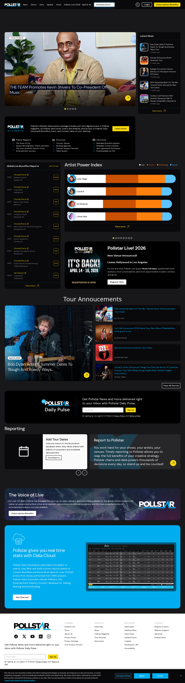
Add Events (129, 627)
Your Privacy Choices (73, 645)
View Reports (54, 457)
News (97, 630)
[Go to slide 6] (126, 238)
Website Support (162, 630)
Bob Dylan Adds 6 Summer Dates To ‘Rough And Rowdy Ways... (40, 367)
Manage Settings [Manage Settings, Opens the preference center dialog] (123, 676)
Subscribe (99, 627)
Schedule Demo (104, 5)
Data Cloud (129, 634)
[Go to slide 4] (73, 109)
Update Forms (130, 637)
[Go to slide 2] (67, 109)
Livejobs (127, 641)
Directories (99, 641)
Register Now (117, 282)
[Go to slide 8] (131, 238)
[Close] (181, 676)
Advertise (159, 634)
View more (159, 111)
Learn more (121, 128)
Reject (142, 676)
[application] (122, 197)
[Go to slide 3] (70, 109)
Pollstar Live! (70, 627)
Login (147, 4)
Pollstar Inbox (160, 637)
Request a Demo (162, 627)
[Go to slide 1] (65, 109)
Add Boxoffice (130, 630)
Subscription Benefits (167, 4)
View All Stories (171, 385)
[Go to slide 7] (129, 238)
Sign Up (130, 410)
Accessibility (129, 648)
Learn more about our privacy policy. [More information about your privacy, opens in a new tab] (20, 680)
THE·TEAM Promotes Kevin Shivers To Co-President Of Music (58, 89)
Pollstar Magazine (102, 634)
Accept (160, 676)
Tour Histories (100, 637)
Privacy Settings (71, 641)
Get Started (22, 597)
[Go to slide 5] (75, 109)
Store (67, 630)
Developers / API (131, 645)
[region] (92, 676)
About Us (68, 634)
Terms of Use (134, 416)
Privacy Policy (119, 416)
